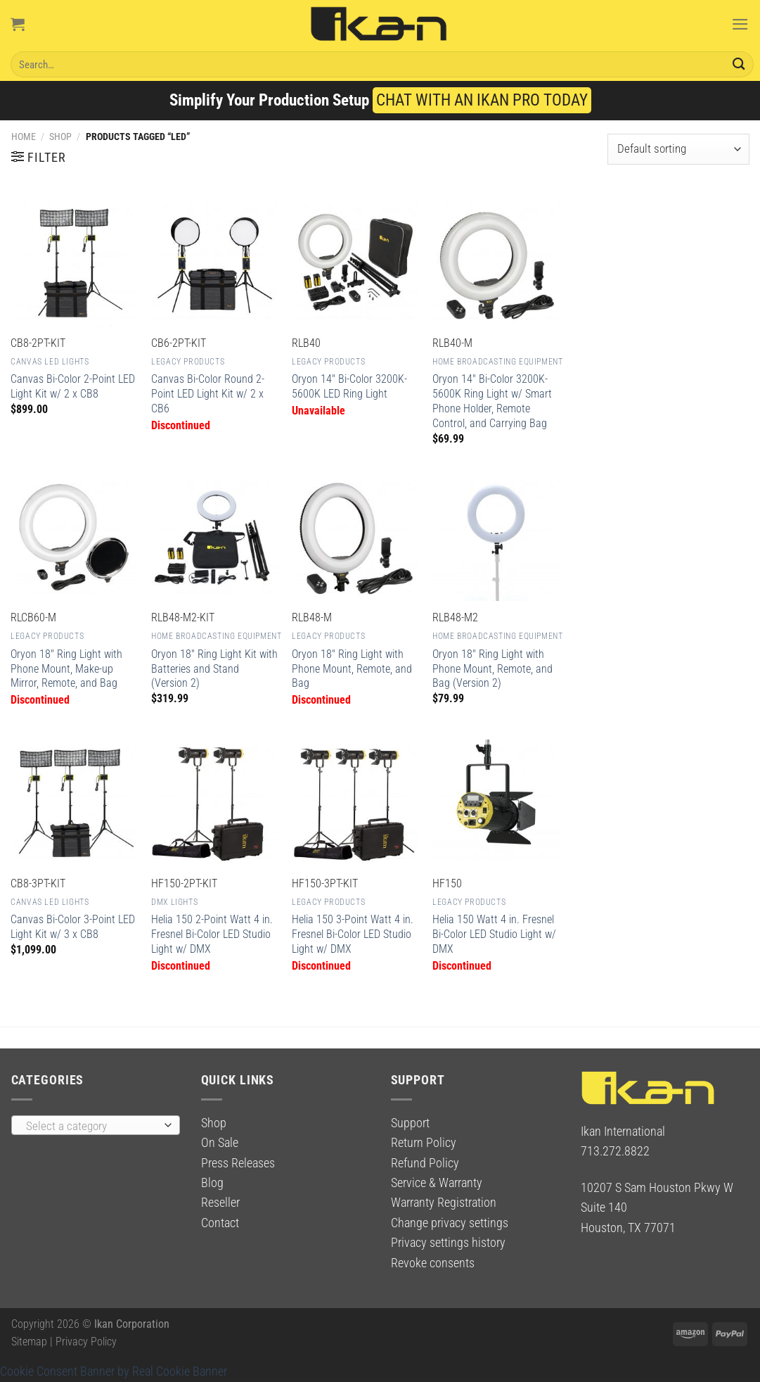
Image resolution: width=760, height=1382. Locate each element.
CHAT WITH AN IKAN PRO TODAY (482, 100)
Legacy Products (187, 362)
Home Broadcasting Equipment (497, 362)
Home (23, 136)
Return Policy (423, 1143)
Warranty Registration (443, 1203)
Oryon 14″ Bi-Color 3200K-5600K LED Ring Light (349, 386)
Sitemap (29, 1341)
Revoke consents (433, 1263)
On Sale (219, 1143)
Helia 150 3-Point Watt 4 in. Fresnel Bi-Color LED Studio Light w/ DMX (352, 934)
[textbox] (91, 1126)
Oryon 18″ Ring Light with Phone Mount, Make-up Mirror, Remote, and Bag (66, 668)
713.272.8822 (615, 1151)
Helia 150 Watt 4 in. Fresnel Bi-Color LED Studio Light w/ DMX (494, 934)
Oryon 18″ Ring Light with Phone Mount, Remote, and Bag (352, 668)
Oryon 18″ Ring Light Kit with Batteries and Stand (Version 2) (214, 668)
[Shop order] (678, 149)
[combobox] (95, 1125)
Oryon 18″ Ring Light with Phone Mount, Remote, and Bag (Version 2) (492, 668)
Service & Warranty (436, 1183)
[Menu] (739, 24)
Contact (220, 1223)
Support (410, 1123)
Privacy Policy (86, 1341)
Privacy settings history (448, 1243)
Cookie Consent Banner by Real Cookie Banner (113, 1371)
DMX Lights (174, 902)
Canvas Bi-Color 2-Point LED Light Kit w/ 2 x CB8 (73, 386)
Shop (60, 136)
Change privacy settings (449, 1223)
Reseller (220, 1203)
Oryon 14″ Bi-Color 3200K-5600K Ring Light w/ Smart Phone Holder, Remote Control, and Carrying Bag (492, 400)
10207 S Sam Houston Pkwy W (657, 1188)
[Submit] (739, 64)
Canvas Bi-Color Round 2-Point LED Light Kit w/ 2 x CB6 (207, 393)
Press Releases (238, 1163)
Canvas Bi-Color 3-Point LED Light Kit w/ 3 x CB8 (73, 927)
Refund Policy (425, 1163)
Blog (212, 1183)
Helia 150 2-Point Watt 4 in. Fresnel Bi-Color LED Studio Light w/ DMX (212, 934)
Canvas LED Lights (50, 362)
